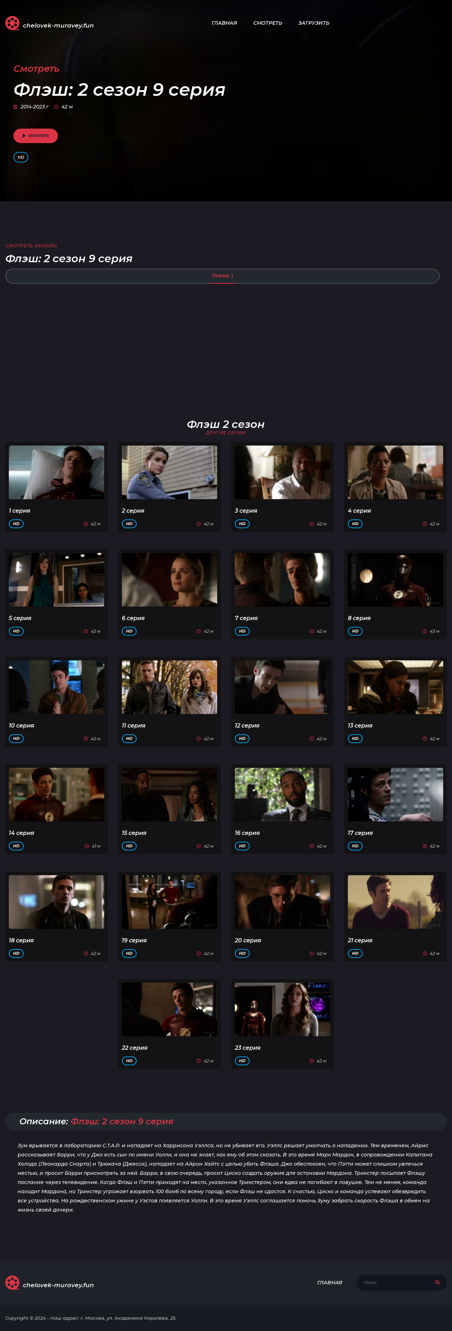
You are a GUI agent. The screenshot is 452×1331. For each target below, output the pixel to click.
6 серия (133, 618)
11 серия (133, 725)
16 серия (247, 833)
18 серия (21, 940)
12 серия (247, 725)
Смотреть (267, 23)
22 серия (135, 1047)
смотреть (36, 136)
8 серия (359, 618)
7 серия (246, 618)
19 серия (134, 940)
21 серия (360, 940)
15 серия (134, 833)
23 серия (248, 1047)
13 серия (360, 725)
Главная (224, 23)
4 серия (359, 510)
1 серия (19, 510)
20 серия (248, 940)
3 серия (246, 510)
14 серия (21, 833)
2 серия (133, 510)
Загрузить (313, 23)
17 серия (360, 833)
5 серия (20, 618)
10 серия (21, 725)
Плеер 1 (222, 275)
